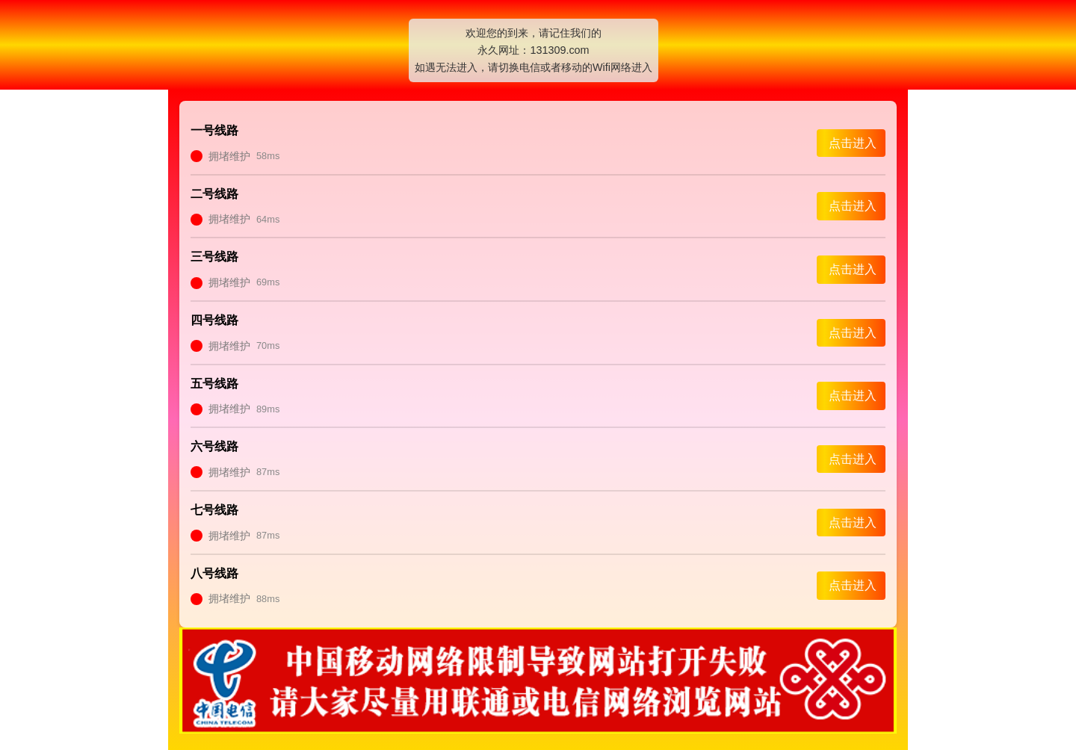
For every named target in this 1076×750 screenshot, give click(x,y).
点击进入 (852, 143)
